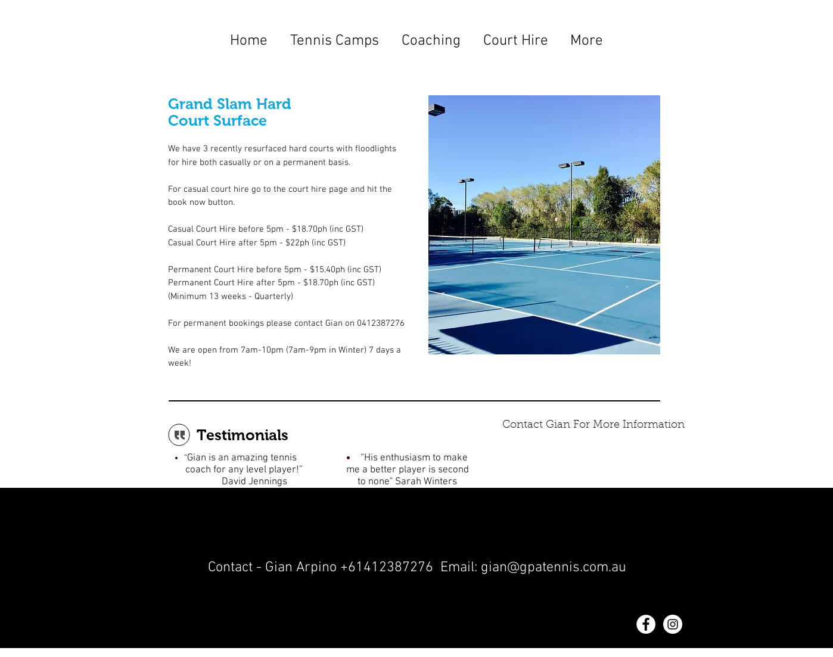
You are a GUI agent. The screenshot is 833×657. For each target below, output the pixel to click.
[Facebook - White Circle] (645, 624)
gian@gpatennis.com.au (553, 567)
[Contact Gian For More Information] (593, 426)
